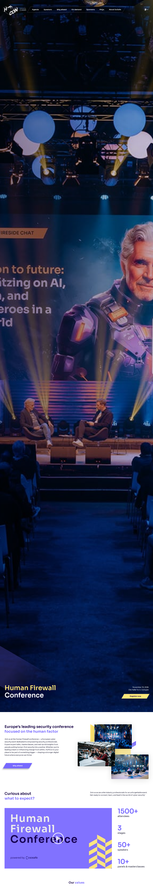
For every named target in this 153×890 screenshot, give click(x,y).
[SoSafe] (14, 10)
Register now (135, 696)
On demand (76, 10)
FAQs (102, 10)
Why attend (62, 10)
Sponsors (90, 10)
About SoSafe (115, 10)
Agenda (35, 10)
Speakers (48, 10)
